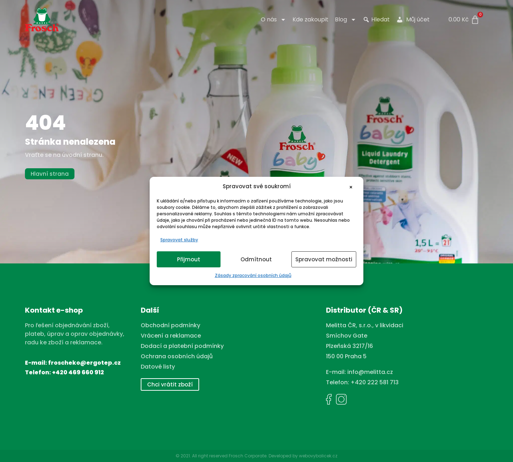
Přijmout (188, 259)
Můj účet (413, 19)
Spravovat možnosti (323, 259)
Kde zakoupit (310, 19)
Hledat (376, 19)
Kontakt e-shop (54, 310)
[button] (352, 186)
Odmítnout (256, 259)
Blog (345, 19)
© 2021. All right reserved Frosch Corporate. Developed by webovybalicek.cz (256, 456)
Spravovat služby (179, 240)
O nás (273, 19)
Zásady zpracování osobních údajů (253, 275)
